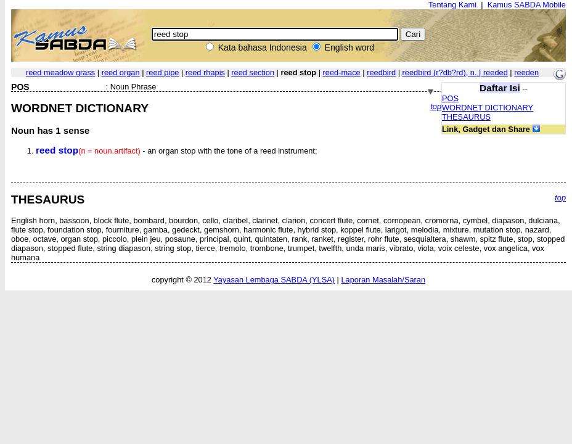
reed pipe (162, 72)
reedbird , (442, 72)
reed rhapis (205, 72)
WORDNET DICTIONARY (487, 107)
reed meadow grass (60, 72)
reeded (495, 72)
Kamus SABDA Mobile (527, 4)
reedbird (381, 72)
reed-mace (342, 72)
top (435, 106)
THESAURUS (466, 116)
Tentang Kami (452, 4)
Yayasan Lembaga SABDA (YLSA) (274, 279)
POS (450, 98)
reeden (526, 72)
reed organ (121, 72)
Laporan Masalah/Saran (383, 279)
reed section (252, 72)
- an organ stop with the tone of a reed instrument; (176, 150)
